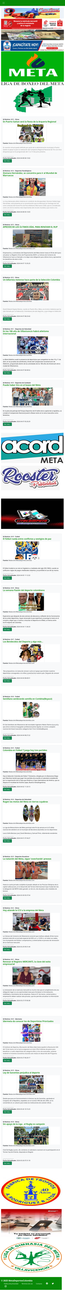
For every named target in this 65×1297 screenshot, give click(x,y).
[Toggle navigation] (3, 3)
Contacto (39, 1284)
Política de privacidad (11, 1284)
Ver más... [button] (7, 161)
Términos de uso (27, 1284)
